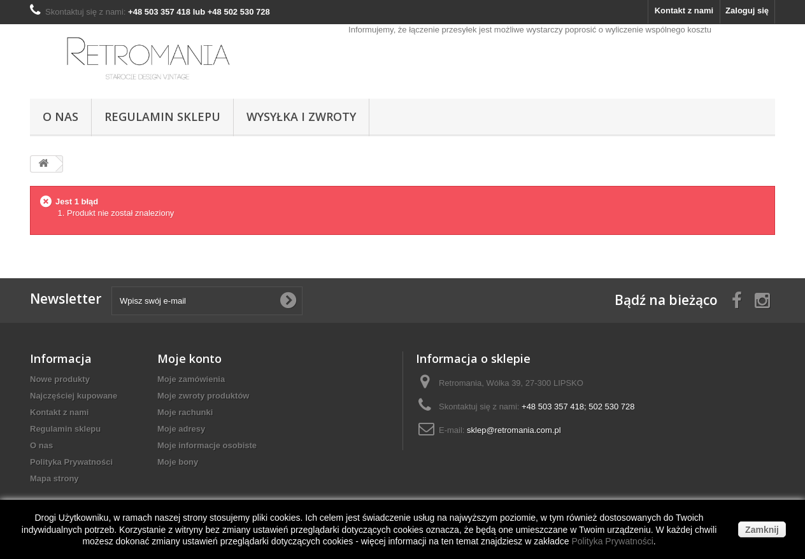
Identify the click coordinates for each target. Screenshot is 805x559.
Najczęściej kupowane (73, 395)
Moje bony (177, 462)
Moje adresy (181, 429)
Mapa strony (54, 478)
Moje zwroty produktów (203, 395)
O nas (60, 116)
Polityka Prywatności (71, 462)
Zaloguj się (747, 10)
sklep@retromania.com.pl (514, 430)
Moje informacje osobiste (207, 445)
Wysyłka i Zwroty (301, 116)
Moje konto (189, 358)
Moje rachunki (185, 412)
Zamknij (762, 530)
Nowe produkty (60, 379)
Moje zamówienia (191, 379)
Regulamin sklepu (162, 116)
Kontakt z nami (684, 10)
